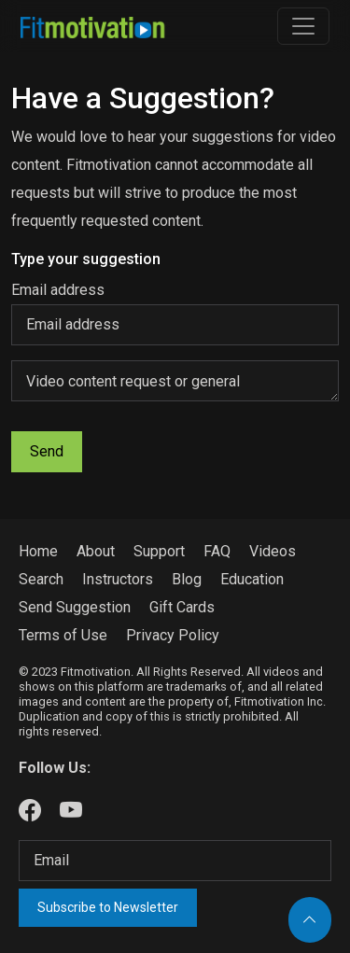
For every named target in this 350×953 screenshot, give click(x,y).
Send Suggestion (75, 607)
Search (41, 579)
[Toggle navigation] (303, 26)
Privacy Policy (172, 635)
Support (159, 551)
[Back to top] (309, 920)
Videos (272, 551)
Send (46, 451)
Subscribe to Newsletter (107, 907)
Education (252, 579)
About (96, 551)
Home (38, 551)
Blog (187, 579)
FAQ (217, 551)
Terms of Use (63, 635)
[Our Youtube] (71, 811)
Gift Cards (182, 607)
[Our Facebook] (30, 811)
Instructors (117, 579)
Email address (58, 290)
